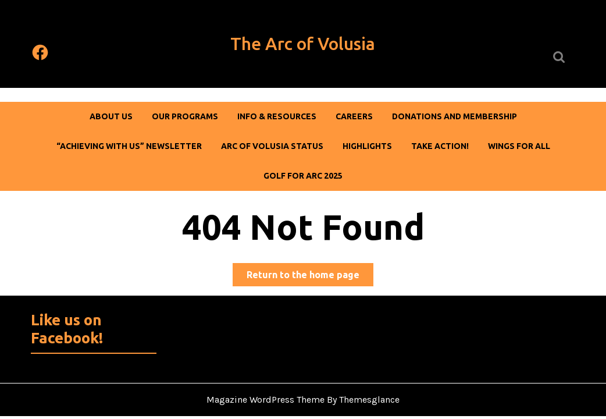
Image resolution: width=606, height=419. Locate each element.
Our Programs (185, 116)
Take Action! (440, 146)
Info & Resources (276, 116)
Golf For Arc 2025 (303, 175)
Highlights (367, 146)
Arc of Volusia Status (272, 146)
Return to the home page (310, 276)
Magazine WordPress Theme (265, 399)
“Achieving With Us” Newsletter (129, 146)
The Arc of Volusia (302, 44)
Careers (354, 116)
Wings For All (519, 146)
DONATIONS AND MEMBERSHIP (454, 116)
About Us (111, 116)
